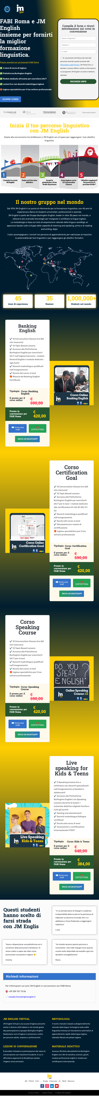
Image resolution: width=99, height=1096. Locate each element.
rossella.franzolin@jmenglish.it (23, 997)
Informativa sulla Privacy (69, 65)
